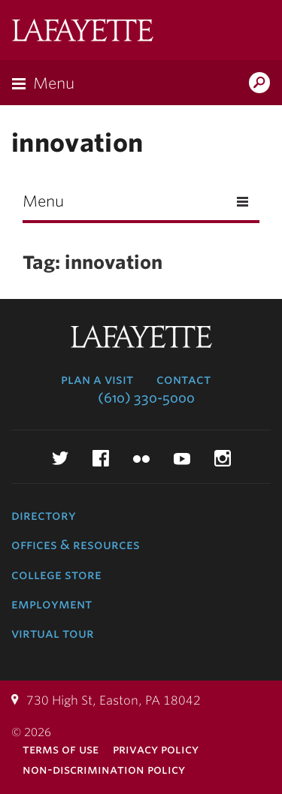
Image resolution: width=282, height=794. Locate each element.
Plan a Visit (97, 379)
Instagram (222, 458)
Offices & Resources (75, 544)
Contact (183, 379)
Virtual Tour (52, 633)
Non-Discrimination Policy (104, 769)
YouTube (182, 458)
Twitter (60, 458)
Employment (51, 603)
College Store (56, 574)
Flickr (141, 458)
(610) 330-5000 (146, 398)
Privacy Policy (156, 749)
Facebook (101, 458)
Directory (43, 515)
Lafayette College (82, 32)
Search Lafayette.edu (259, 84)
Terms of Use (61, 749)
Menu (53, 83)
